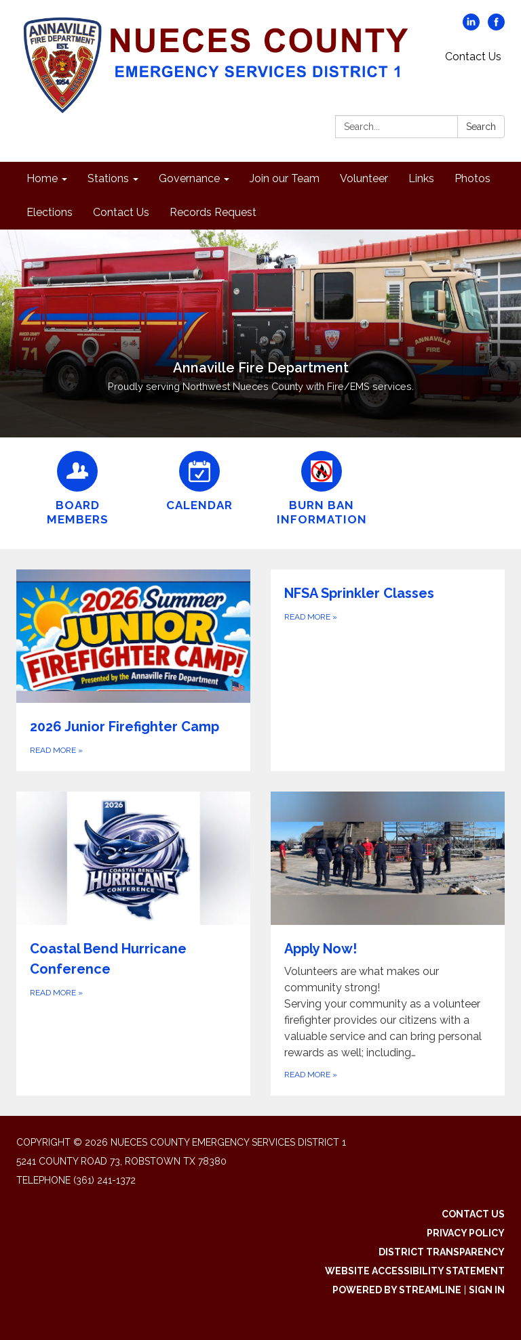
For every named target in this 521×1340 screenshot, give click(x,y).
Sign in (487, 1289)
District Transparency (442, 1252)
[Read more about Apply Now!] (388, 944)
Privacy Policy (466, 1233)
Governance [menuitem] (189, 178)
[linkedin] (471, 26)
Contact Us (473, 56)
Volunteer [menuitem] (364, 178)
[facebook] (496, 26)
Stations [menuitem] (108, 178)
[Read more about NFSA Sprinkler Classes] (388, 670)
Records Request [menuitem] (213, 212)
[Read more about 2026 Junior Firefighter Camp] (133, 670)
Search (481, 126)
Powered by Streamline (396, 1289)
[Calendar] (199, 482)
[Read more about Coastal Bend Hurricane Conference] (133, 944)
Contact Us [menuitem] (121, 212)
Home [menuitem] (42, 178)
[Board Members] (77, 489)
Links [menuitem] (421, 178)
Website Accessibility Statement (415, 1271)
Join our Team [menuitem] (285, 178)
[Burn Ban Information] (321, 489)
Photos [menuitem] (472, 178)
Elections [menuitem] (49, 212)
